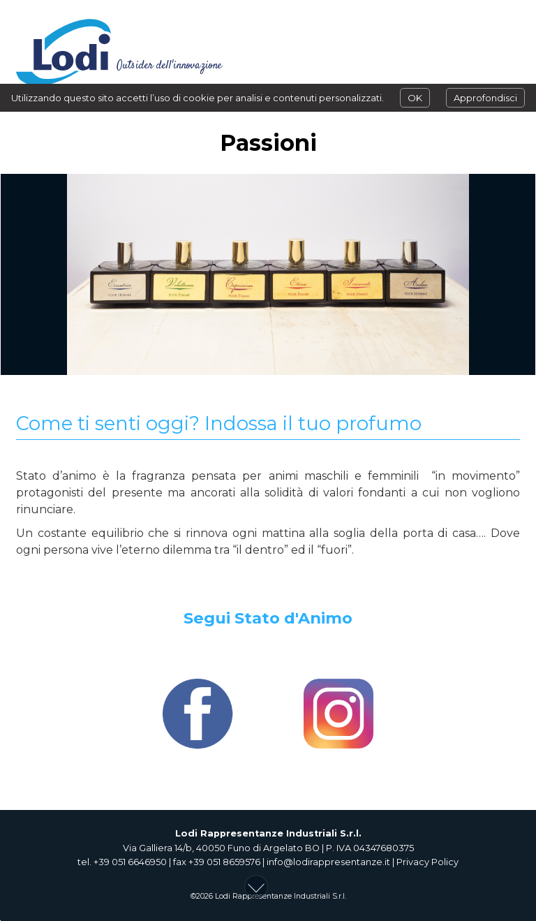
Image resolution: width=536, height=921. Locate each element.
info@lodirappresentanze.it (328, 862)
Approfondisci (485, 97)
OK (415, 97)
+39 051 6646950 (130, 862)
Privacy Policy (427, 862)
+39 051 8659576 (224, 862)
